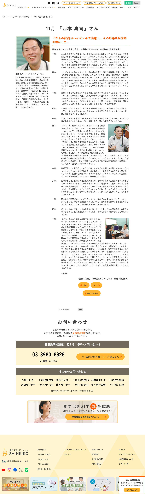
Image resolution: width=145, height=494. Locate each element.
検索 (81, 309)
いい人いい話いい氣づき (20, 16)
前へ (86, 285)
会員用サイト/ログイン (95, 3)
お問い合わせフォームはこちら (102, 356)
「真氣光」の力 (42, 459)
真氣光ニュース (118, 7)
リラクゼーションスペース (42, 7)
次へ (96, 285)
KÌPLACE (68, 454)
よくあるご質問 (103, 7)
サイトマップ (123, 464)
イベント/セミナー (76, 7)
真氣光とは (22, 7)
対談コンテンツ (134, 7)
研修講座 (61, 7)
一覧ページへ (92, 293)
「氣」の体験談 (42, 464)
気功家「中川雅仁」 (44, 469)
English (136, 3)
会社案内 (90, 7)
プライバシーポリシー (127, 454)
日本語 (128, 3)
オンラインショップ (73, 3)
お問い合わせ (115, 3)
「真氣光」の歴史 (43, 454)
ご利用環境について (126, 459)
